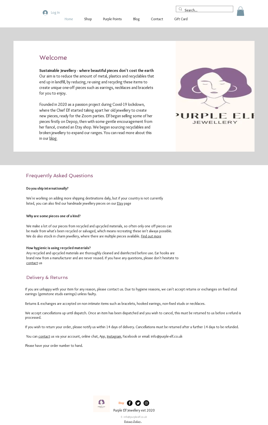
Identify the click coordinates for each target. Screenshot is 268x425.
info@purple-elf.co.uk (135, 416)
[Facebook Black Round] (130, 403)
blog (53, 138)
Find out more (151, 236)
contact (32, 263)
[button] (240, 11)
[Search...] (204, 10)
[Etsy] (121, 403)
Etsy (120, 203)
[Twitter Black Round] (138, 403)
